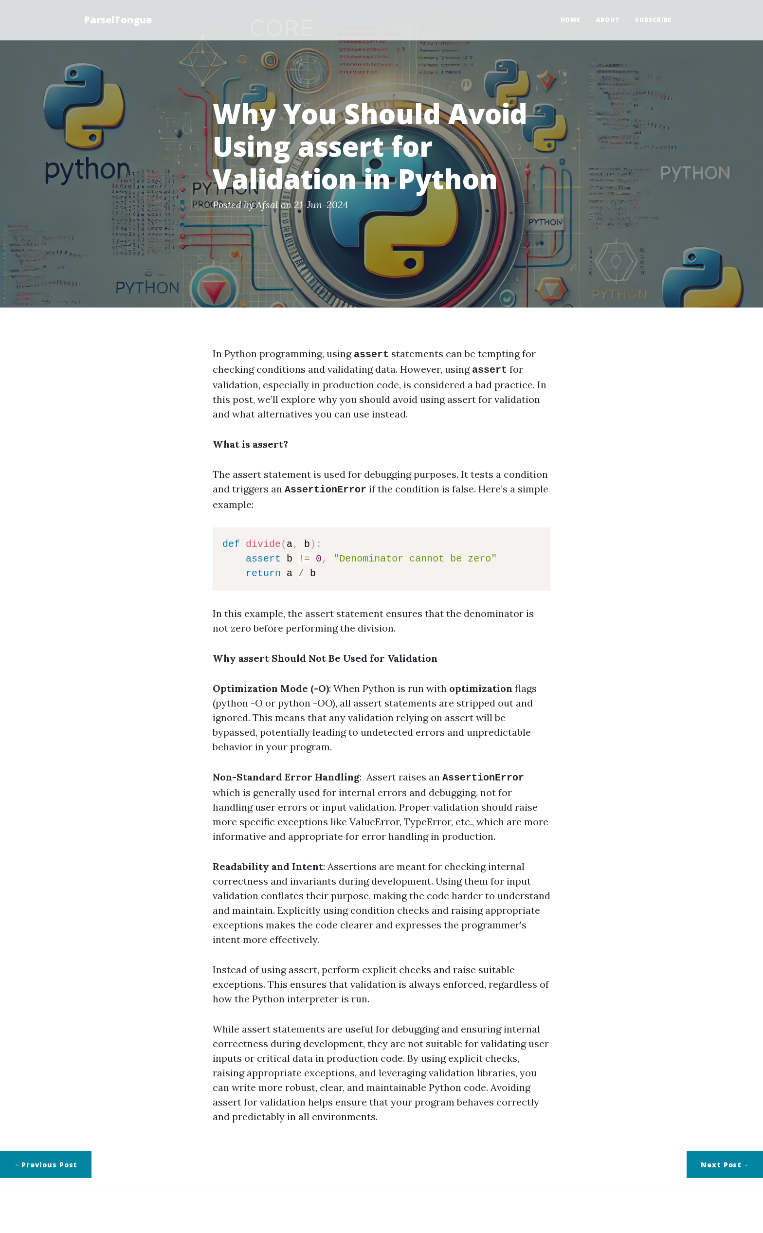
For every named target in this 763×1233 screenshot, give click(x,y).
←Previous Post (45, 1160)
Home (571, 20)
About (608, 20)
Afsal (267, 205)
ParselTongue (118, 19)
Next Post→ (725, 1160)
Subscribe (653, 20)
